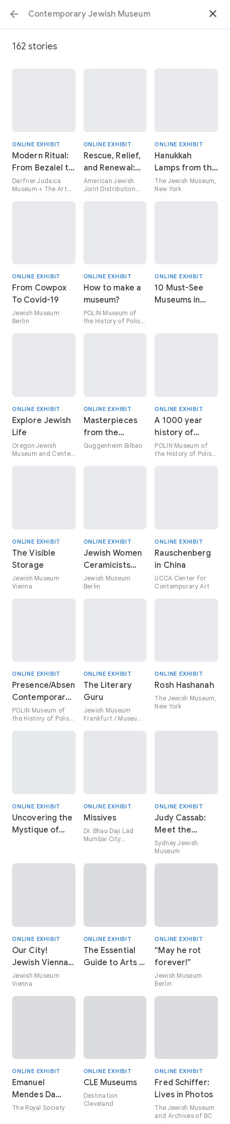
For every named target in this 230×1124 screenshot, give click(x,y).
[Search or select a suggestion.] (115, 14)
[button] (14, 14)
